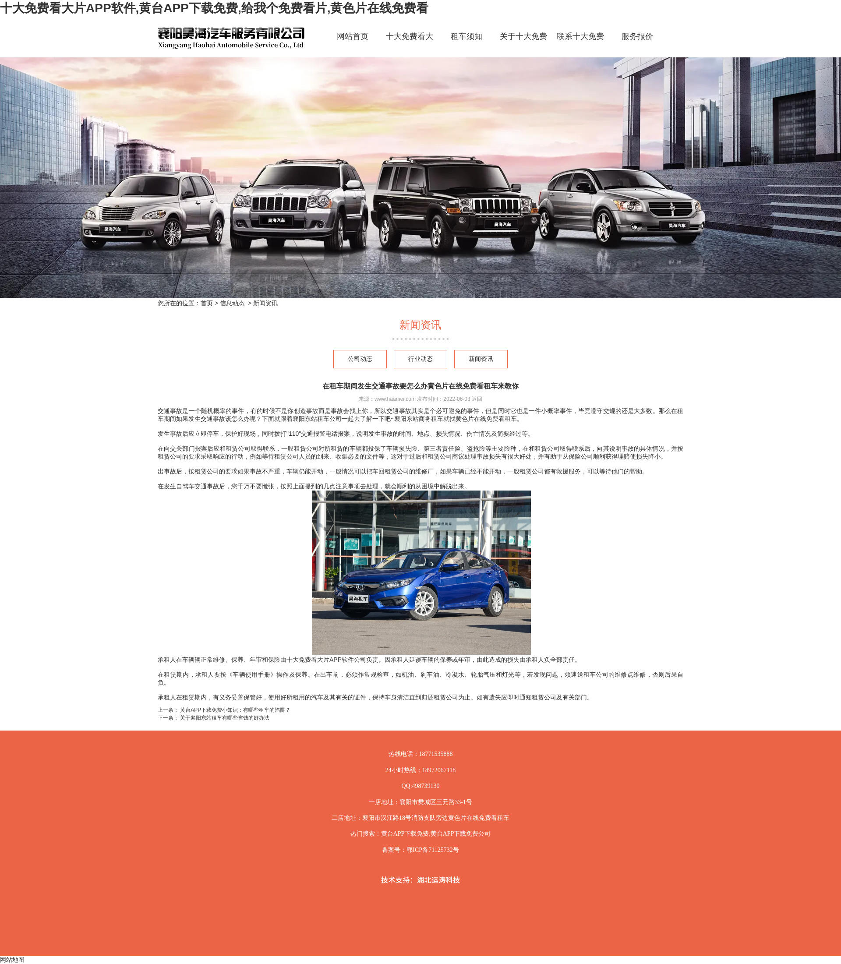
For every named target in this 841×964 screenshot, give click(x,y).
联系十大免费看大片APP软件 (580, 44)
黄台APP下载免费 (405, 833)
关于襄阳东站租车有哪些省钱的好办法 (224, 718)
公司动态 (360, 359)
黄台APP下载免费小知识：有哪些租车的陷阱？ (234, 710)
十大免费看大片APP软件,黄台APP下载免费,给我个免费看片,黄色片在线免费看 (214, 8)
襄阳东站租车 (311, 418)
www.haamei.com (395, 399)
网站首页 (352, 36)
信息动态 (232, 303)
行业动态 (420, 359)
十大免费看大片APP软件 (409, 44)
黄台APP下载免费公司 (461, 833)
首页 (207, 303)
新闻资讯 (481, 359)
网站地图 (12, 959)
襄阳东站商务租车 (418, 418)
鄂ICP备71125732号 (432, 850)
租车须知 (466, 36)
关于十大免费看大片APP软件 (523, 44)
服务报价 (637, 36)
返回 (477, 399)
